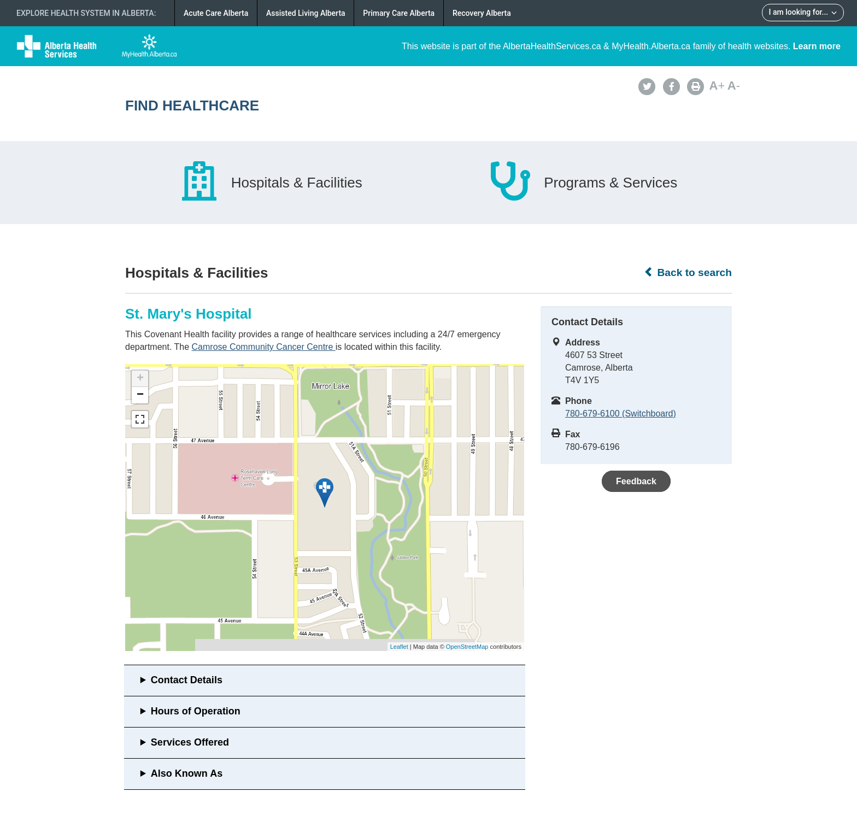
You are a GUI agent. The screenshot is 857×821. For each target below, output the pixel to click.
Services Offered (190, 742)
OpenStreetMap (467, 646)
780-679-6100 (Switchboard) (620, 413)
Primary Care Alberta (399, 13)
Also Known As (186, 773)
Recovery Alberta (482, 13)
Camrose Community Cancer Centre (264, 346)
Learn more (817, 46)
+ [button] (140, 379)
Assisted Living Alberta (305, 13)
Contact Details (186, 680)
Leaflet (399, 646)
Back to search (688, 272)
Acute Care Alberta (216, 13)
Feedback (636, 481)
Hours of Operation (195, 711)
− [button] (140, 395)
